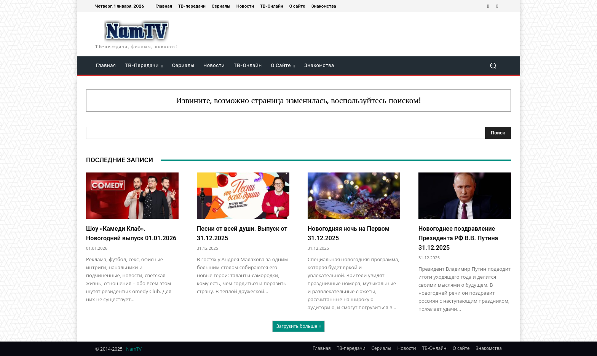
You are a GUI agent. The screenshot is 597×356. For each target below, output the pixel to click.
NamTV (134, 349)
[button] (493, 66)
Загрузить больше (298, 326)
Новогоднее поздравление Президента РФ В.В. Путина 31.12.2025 (458, 238)
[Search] (498, 133)
